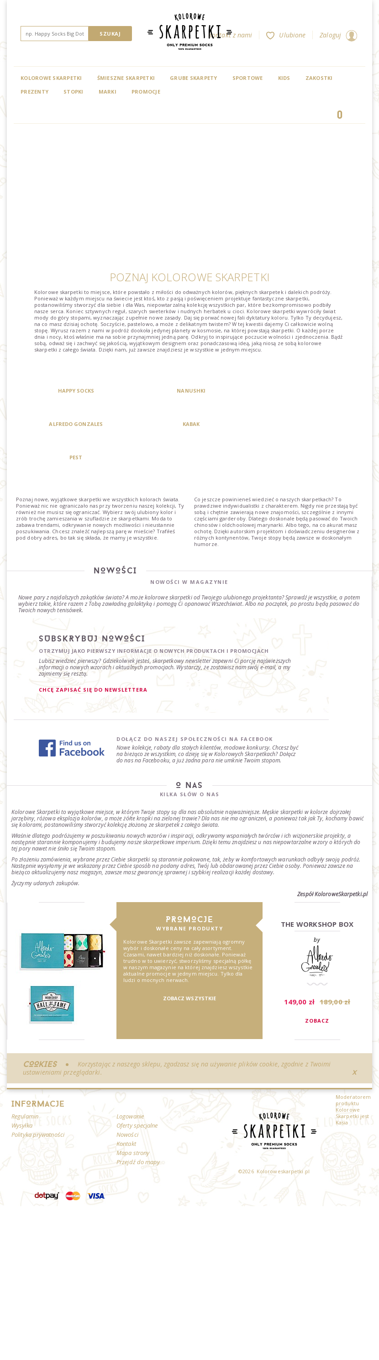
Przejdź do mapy (138, 1128)
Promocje (146, 91)
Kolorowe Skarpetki (51, 77)
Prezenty (34, 91)
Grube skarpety (193, 77)
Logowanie (130, 1083)
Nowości (127, 1101)
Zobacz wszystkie (189, 964)
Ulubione (285, 35)
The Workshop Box (317, 890)
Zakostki (319, 77)
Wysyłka (21, 1092)
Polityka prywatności (37, 1101)
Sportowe (247, 77)
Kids (284, 77)
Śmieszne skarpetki (126, 77)
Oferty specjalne (137, 1092)
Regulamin (24, 1083)
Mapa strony (132, 1119)
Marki (107, 91)
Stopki (73, 91)
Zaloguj (338, 35)
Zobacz (317, 987)
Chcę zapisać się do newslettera (93, 656)
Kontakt (126, 1110)
